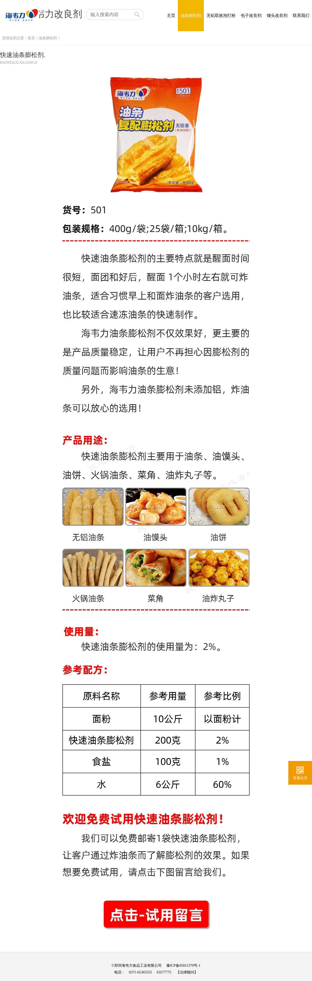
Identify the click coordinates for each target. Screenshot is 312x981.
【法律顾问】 (187, 972)
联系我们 (301, 15)
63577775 (164, 972)
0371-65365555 (140, 972)
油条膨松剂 (190, 15)
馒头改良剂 (277, 15)
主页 (171, 15)
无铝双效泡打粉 (221, 15)
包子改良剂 (251, 15)
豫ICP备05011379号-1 (183, 965)
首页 (31, 38)
